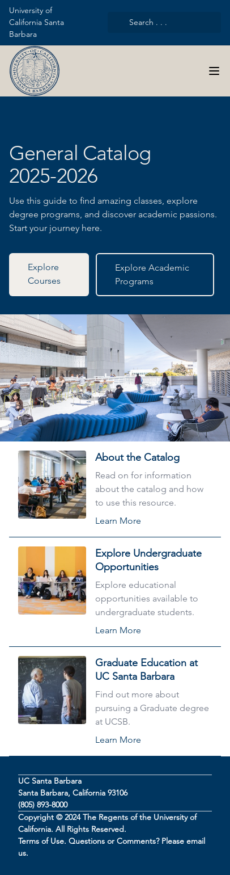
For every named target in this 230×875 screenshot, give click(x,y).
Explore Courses (44, 274)
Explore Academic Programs (152, 274)
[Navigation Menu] (214, 71)
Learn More (118, 520)
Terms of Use (41, 841)
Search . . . (140, 22)
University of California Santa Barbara (36, 22)
